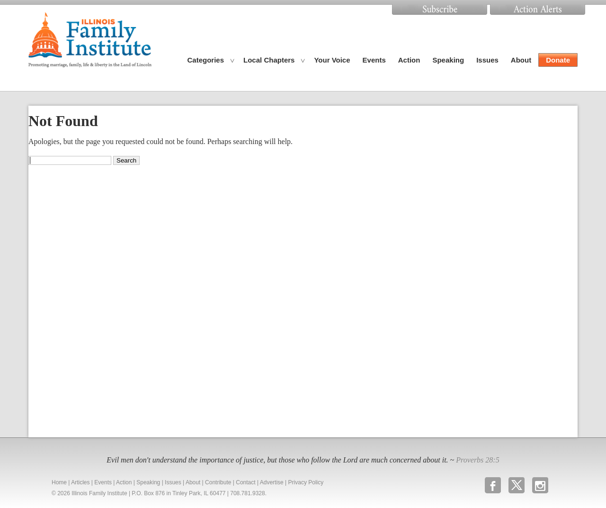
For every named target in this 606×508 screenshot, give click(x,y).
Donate (558, 60)
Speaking (448, 60)
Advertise (272, 482)
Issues (487, 60)
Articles (80, 482)
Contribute (218, 482)
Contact (245, 482)
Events (374, 60)
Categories (205, 60)
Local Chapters (268, 60)
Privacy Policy (306, 482)
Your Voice (332, 60)
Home (59, 482)
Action (409, 60)
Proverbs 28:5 (477, 460)
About (521, 60)
